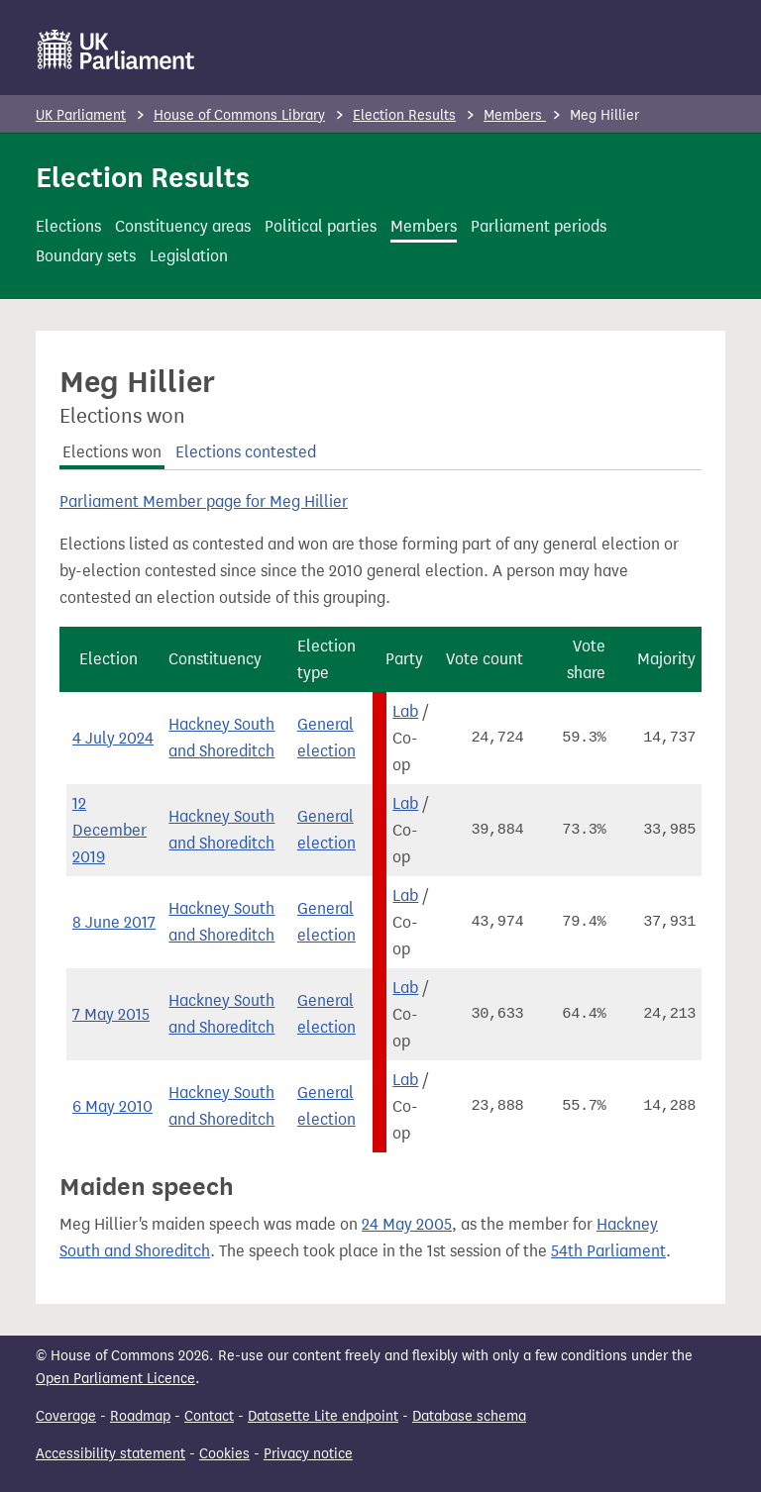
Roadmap (140, 1416)
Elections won (112, 452)
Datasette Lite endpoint (323, 1416)
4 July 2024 (113, 738)
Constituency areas (183, 226)
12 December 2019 (109, 830)
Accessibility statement (110, 1453)
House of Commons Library (239, 115)
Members (515, 115)
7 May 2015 (111, 1014)
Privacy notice (308, 1453)
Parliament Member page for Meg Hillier (203, 501)
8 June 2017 (114, 922)
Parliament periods (538, 226)
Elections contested (245, 452)
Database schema (469, 1416)
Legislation (189, 256)
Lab (405, 711)
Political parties (321, 226)
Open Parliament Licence (115, 1378)
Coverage (66, 1416)
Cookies (224, 1453)
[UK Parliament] (116, 49)
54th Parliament (608, 1251)
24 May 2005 (407, 1224)
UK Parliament (81, 115)
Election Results (404, 115)
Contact (209, 1416)
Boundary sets (86, 256)
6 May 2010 (112, 1106)
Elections (68, 226)
